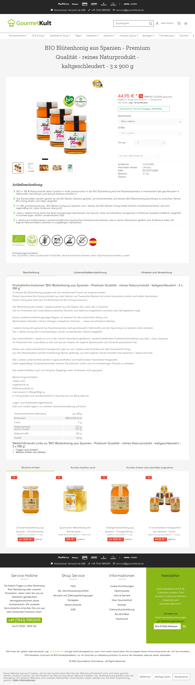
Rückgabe (73, 600)
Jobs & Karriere (121, 595)
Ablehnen (145, 677)
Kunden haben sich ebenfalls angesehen (150, 468)
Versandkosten (57, 651)
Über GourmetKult (122, 600)
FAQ (73, 586)
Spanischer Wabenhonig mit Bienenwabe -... (75, 530)
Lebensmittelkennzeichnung (90, 272)
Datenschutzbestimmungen (170, 617)
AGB (73, 609)
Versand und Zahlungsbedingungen (73, 595)
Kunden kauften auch (83, 468)
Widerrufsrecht (73, 605)
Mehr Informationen (24, 680)
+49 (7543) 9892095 (24, 620)
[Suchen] (151, 23)
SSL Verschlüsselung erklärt (73, 591)
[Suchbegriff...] (133, 23)
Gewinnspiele (122, 591)
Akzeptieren (181, 677)
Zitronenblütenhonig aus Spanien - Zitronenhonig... (30, 530)
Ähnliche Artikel (30, 468)
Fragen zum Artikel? (25, 450)
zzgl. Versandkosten (138, 103)
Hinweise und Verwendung (156, 272)
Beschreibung (31, 272)
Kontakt (122, 605)
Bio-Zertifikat (122, 614)
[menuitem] (133, 23)
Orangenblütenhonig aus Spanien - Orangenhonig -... (120, 530)
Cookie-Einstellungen (122, 586)
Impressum (122, 619)
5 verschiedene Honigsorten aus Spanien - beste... (165, 530)
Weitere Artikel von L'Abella (29, 452)
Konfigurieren (162, 677)
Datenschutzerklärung (121, 609)
